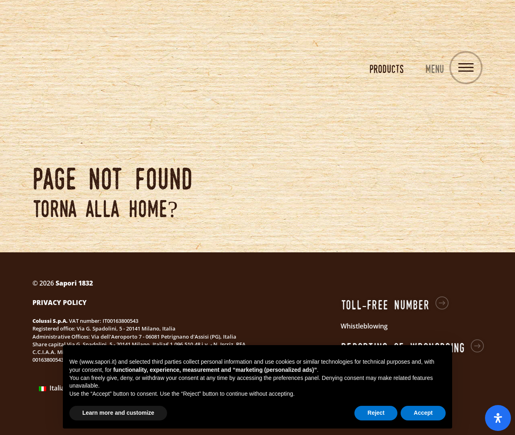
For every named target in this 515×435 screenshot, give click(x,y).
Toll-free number (385, 304)
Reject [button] (375, 412)
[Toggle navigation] (466, 67)
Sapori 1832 (257, 69)
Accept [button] (423, 412)
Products (386, 69)
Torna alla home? (105, 208)
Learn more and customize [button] (118, 412)
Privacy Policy (59, 302)
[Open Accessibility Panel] (498, 418)
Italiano (56, 388)
